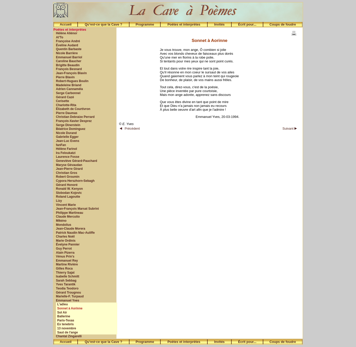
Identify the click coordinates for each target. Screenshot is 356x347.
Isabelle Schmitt (67, 276)
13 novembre (66, 328)
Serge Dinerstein (68, 125)
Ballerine (63, 316)
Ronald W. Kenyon (69, 189)
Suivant (289, 128)
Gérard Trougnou (68, 292)
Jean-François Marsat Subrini (77, 208)
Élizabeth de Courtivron (73, 109)
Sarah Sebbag (66, 280)
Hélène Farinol (66, 149)
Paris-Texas (65, 320)
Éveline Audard (67, 45)
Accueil (66, 24)
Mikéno (61, 220)
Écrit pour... (247, 24)
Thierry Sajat (65, 272)
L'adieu (62, 304)
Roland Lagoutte (68, 196)
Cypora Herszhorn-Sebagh (75, 181)
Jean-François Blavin (71, 73)
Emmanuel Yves (67, 300)
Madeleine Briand (68, 85)
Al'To (59, 37)
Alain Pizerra (65, 252)
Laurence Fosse (67, 157)
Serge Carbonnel (68, 93)
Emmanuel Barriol (69, 57)
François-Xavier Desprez (74, 121)
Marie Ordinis (66, 240)
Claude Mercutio (68, 216)
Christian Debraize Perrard (75, 117)
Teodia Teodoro (67, 288)
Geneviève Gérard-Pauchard (76, 161)
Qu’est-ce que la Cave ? (103, 24)
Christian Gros (66, 173)
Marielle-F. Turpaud (70, 296)
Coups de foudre (282, 24)
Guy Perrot (64, 248)
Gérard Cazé (65, 97)
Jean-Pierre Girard (69, 169)
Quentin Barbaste (68, 49)
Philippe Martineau (69, 213)
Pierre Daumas (66, 113)
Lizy (59, 201)
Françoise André (68, 41)
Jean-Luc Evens (67, 141)
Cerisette (62, 101)
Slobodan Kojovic (69, 193)
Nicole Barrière (67, 53)
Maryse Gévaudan (69, 165)
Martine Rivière (67, 264)
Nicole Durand (66, 133)
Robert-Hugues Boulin (72, 81)
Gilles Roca (64, 268)
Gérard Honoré (67, 185)
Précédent (130, 128)
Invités (219, 24)
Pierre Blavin (65, 77)
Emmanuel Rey (67, 260)
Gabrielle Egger (67, 137)
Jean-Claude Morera (70, 228)
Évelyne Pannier (68, 244)
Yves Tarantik (66, 284)
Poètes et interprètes (184, 24)
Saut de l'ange (67, 332)
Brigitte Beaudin (68, 65)
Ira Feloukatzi (66, 153)
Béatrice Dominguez (70, 129)
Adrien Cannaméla (69, 89)
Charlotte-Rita (66, 105)
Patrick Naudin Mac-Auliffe (75, 232)
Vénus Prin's (65, 256)
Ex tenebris (65, 324)
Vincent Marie (66, 205)
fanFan (61, 145)
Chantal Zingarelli (69, 336)
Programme (145, 24)
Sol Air (62, 312)
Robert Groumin (67, 176)
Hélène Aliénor (66, 33)
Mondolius (63, 225)
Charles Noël (65, 236)
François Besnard (69, 69)
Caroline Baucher (68, 61)
